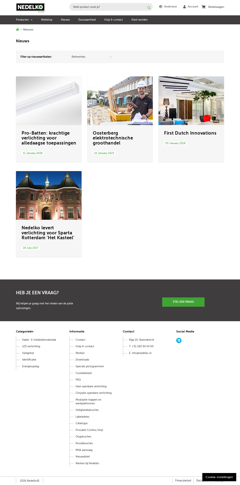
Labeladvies (82, 416)
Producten (22, 19)
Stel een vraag (183, 301)
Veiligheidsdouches (87, 410)
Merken (80, 353)
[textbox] (111, 7)
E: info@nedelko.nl (140, 353)
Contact (80, 339)
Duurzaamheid (87, 19)
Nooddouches (84, 443)
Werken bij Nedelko (87, 463)
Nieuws (65, 19)
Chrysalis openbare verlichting (94, 393)
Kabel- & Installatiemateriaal (39, 339)
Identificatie (29, 359)
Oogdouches (83, 436)
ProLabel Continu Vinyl (89, 430)
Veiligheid (28, 353)
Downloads (82, 359)
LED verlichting (31, 346)
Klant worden (139, 19)
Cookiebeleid (84, 373)
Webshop (46, 19)
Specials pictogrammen (90, 366)
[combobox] (111, 7)
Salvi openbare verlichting (91, 386)
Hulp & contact (113, 19)
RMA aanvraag (84, 450)
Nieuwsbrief (83, 456)
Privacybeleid (183, 480)
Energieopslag (30, 366)
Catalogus (82, 423)
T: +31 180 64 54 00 (141, 346)
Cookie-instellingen (219, 477)
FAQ (78, 379)
